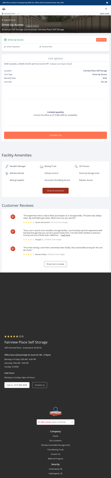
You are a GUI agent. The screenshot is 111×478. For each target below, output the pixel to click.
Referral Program (55, 458)
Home (55, 436)
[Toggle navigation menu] (107, 8)
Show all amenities (55, 190)
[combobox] (55, 422)
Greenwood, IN (55, 469)
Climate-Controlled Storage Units (55, 445)
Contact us (55, 135)
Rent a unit (104, 14)
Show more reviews (55, 264)
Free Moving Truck (55, 449)
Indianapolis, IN (55, 473)
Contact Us (55, 454)
